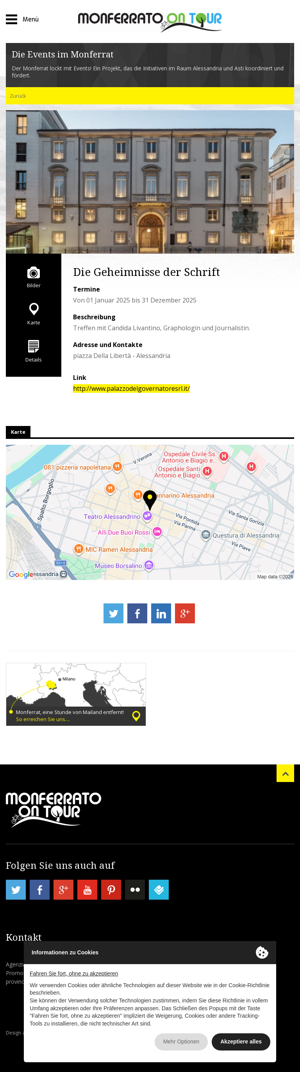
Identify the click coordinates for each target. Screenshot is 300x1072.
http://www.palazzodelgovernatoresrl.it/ (131, 388)
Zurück (18, 95)
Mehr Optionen (181, 1041)
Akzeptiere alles (241, 1041)
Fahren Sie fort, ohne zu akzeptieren (74, 973)
